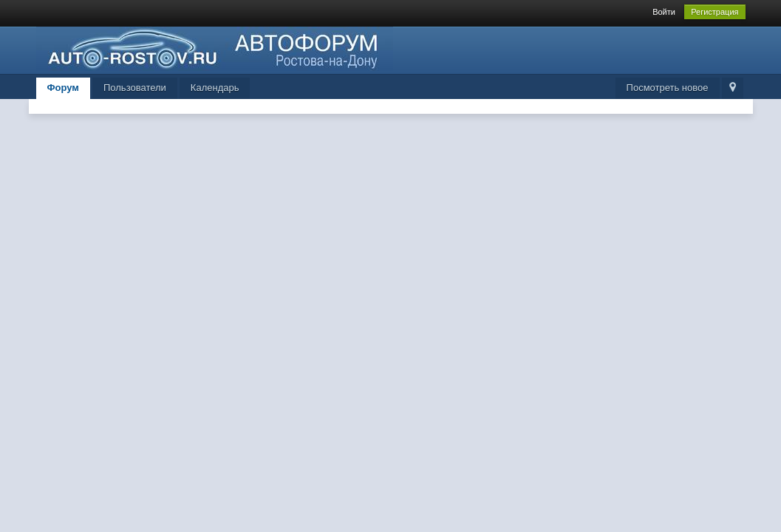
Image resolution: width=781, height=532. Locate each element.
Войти (663, 11)
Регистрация (714, 11)
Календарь (215, 87)
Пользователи (134, 87)
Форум (63, 87)
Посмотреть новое (668, 87)
